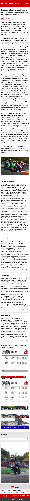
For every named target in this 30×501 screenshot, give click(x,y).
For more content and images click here (15, 427)
